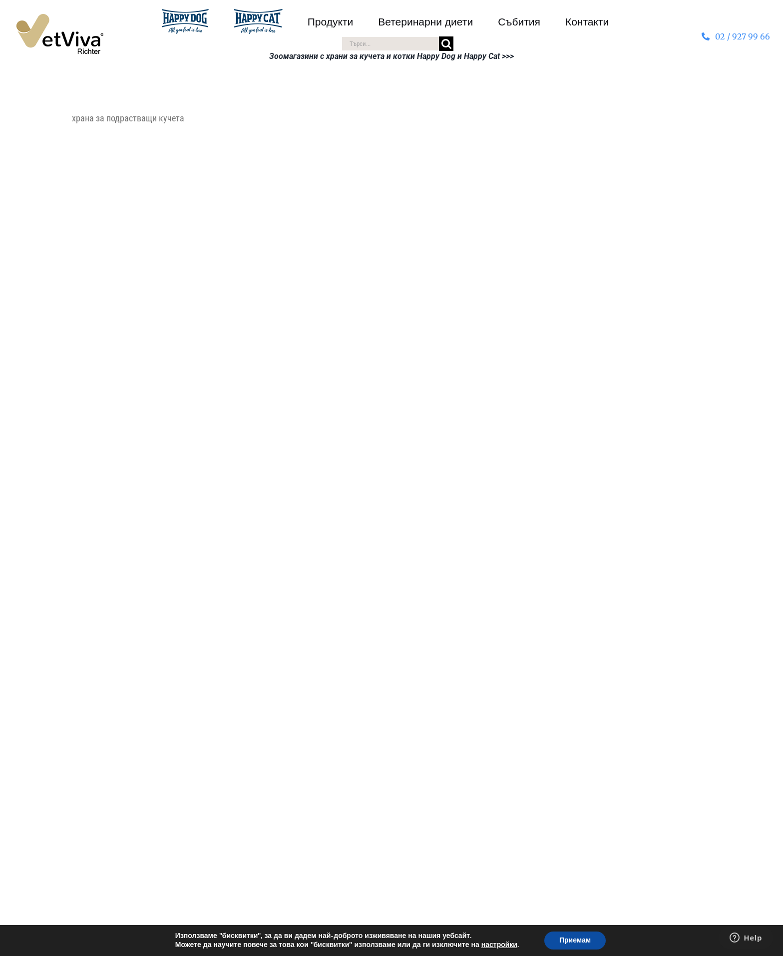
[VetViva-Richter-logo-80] (59, 18)
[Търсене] (446, 43)
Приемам (575, 940)
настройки (499, 945)
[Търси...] (390, 43)
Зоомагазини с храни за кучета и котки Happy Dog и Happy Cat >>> (391, 56)
